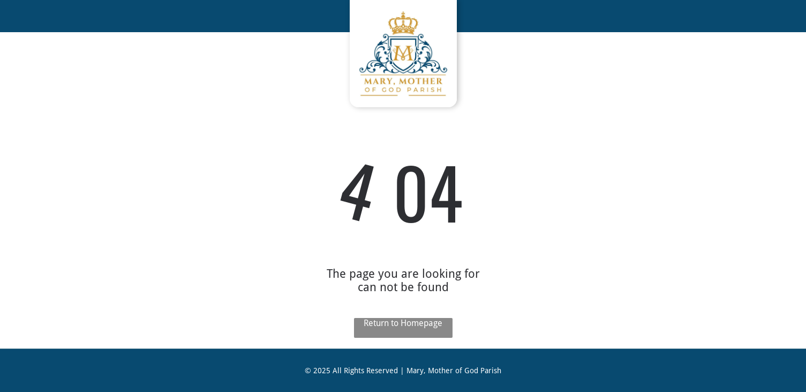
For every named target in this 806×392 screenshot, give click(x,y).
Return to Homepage (403, 323)
